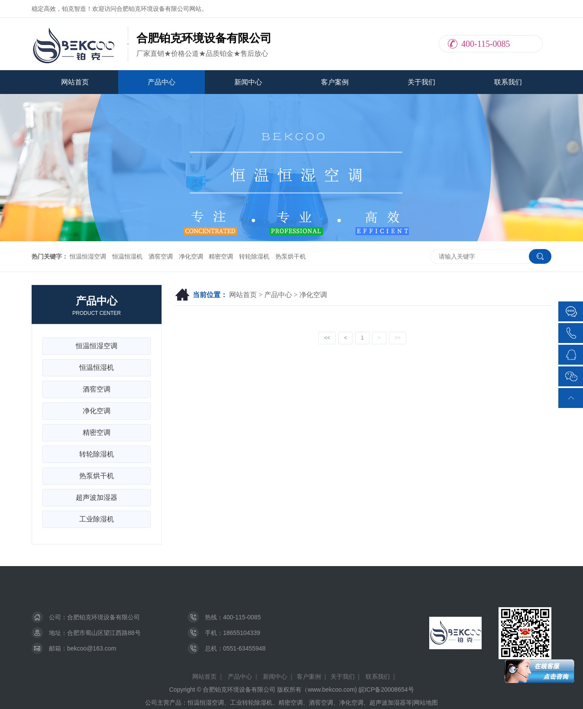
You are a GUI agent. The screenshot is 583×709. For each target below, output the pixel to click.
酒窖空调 (161, 256)
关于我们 (421, 82)
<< (327, 338)
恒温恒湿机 (127, 256)
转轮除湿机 (254, 256)
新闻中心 (248, 82)
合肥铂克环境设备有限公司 (103, 617)
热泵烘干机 (290, 256)
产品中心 (161, 82)
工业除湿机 (96, 519)
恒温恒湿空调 (88, 256)
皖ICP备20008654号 (386, 689)
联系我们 (508, 82)
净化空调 (191, 256)
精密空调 (221, 256)
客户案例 (335, 82)
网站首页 (75, 82)
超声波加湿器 (96, 497)
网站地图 (426, 702)
